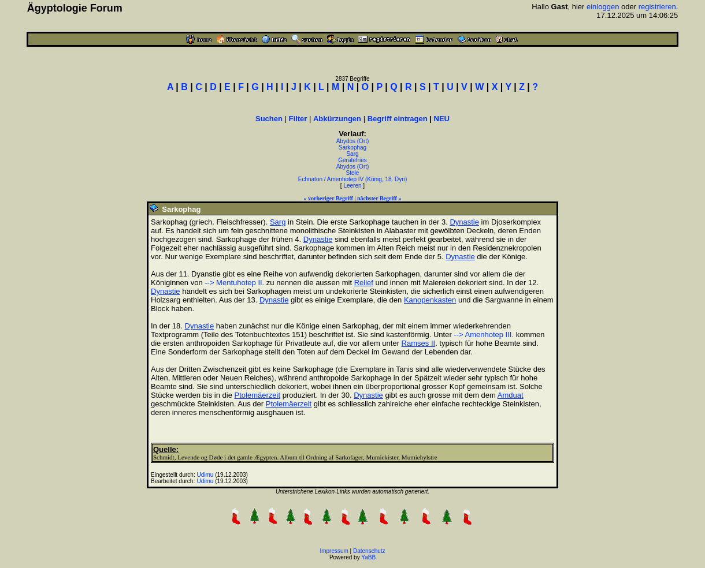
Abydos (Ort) (352, 141)
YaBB (368, 557)
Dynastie (464, 222)
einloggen (603, 6)
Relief (363, 282)
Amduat (511, 395)
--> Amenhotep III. (484, 334)
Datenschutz (369, 551)
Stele (352, 173)
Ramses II (419, 343)
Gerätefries (352, 160)
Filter (298, 118)
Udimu (205, 475)
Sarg (352, 154)
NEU (442, 118)
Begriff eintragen (398, 118)
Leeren (352, 185)
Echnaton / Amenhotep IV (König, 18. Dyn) (352, 179)
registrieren (657, 6)
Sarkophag (352, 147)
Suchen (269, 118)
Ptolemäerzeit (257, 395)
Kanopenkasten (430, 300)
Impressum (334, 551)
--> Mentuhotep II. (234, 282)
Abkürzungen (337, 118)
